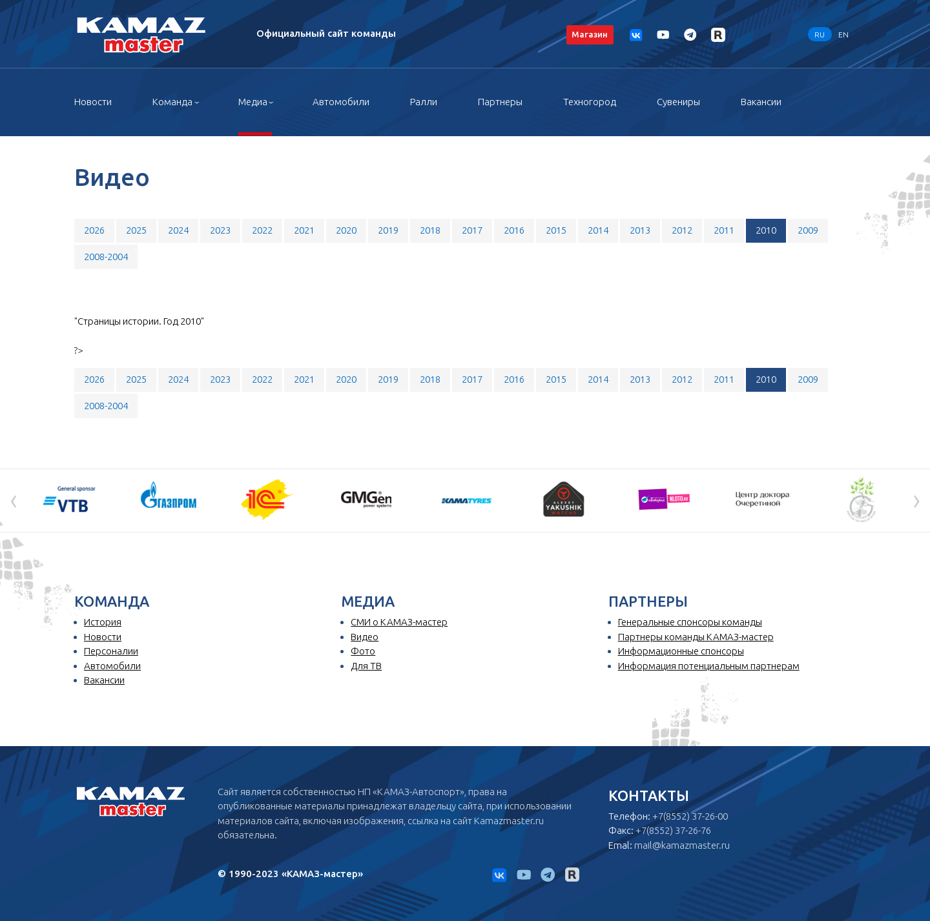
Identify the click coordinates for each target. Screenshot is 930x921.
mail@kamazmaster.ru (682, 845)
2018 (430, 230)
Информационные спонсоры (681, 650)
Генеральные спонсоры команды (690, 621)
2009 (808, 230)
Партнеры (500, 101)
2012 (682, 230)
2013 (640, 230)
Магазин (590, 34)
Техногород (589, 101)
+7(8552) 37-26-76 (673, 830)
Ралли (423, 101)
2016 (514, 230)
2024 (178, 230)
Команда (172, 101)
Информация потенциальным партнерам (709, 665)
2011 (724, 230)
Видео (364, 636)
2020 (346, 230)
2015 (556, 230)
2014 (598, 230)
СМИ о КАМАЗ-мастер (399, 621)
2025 (136, 230)
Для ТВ (366, 665)
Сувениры (678, 101)
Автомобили (341, 101)
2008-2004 (106, 256)
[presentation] (13, 499)
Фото (363, 650)
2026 (94, 230)
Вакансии (761, 101)
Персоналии (111, 650)
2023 (220, 230)
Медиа (252, 101)
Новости (93, 101)
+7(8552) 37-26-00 (690, 816)
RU (819, 34)
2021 (304, 230)
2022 (262, 230)
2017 (472, 230)
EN (843, 34)
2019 (388, 230)
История (102, 621)
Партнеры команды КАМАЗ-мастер (696, 636)
